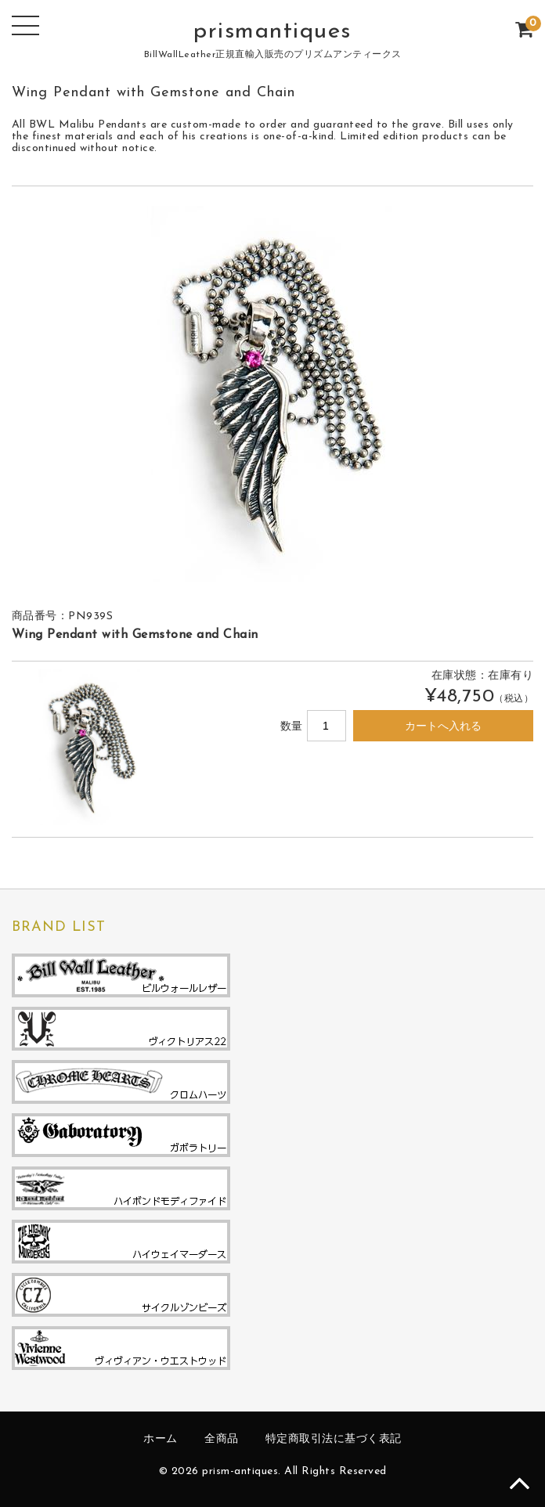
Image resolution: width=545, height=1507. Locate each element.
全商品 (221, 1439)
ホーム (160, 1439)
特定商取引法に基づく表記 (333, 1439)
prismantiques (272, 32)
